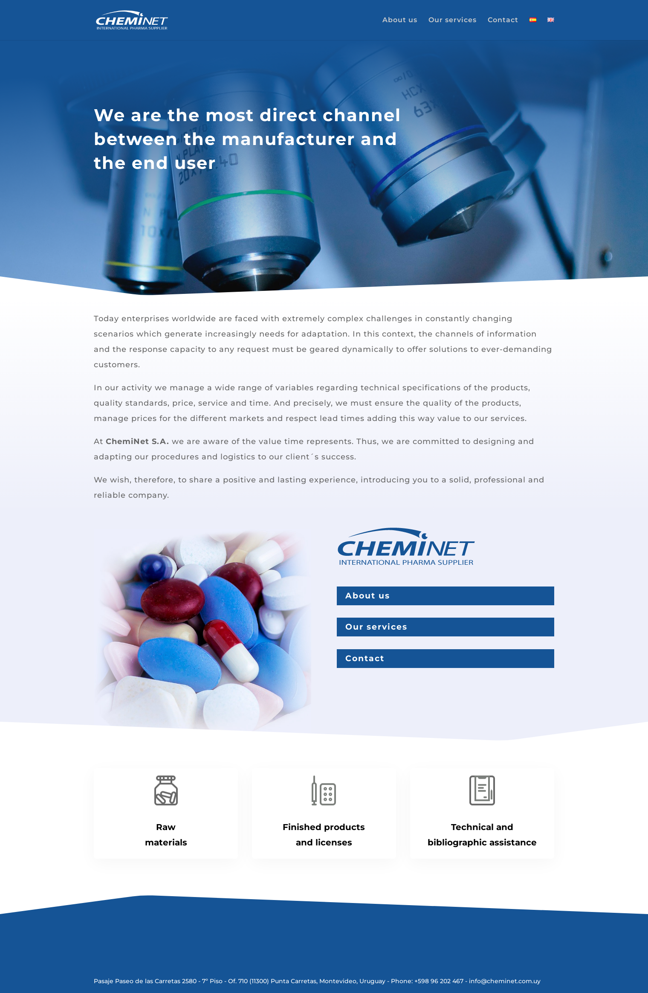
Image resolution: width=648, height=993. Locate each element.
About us (399, 20)
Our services (452, 20)
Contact (503, 20)
